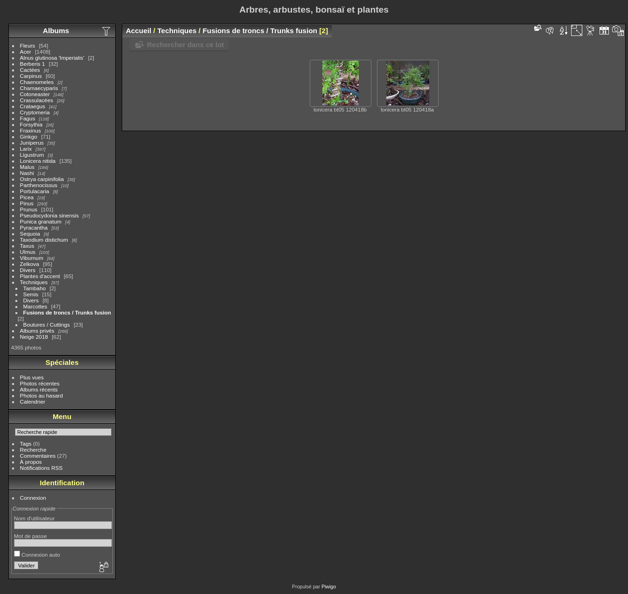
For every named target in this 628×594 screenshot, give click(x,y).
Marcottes (35, 306)
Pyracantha (34, 227)
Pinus (27, 203)
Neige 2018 (34, 337)
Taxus (27, 246)
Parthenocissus (38, 185)
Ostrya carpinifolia (42, 179)
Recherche (33, 450)
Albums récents (39, 389)
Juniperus (32, 143)
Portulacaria (34, 191)
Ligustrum (32, 155)
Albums (56, 31)
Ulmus (27, 252)
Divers (27, 270)
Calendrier (32, 401)
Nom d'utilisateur (34, 518)
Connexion (33, 498)
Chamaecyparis (39, 88)
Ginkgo (28, 136)
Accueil (139, 31)
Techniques (34, 282)
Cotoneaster (35, 94)
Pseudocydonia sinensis (49, 215)
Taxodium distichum (44, 240)
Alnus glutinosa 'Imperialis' (52, 58)
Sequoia (30, 234)
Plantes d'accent (40, 276)
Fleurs (27, 45)
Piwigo (328, 586)
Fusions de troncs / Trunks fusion (67, 312)
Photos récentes (40, 383)
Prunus (28, 209)
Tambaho (34, 288)
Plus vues (32, 377)
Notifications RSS (41, 468)
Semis (31, 294)
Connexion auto (37, 555)
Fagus (27, 118)
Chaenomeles (37, 82)
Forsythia (31, 124)
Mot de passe (30, 536)
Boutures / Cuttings (46, 324)
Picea (27, 197)
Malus (27, 167)
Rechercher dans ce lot (185, 45)
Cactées (30, 70)
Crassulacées (36, 100)
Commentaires (38, 456)
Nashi (27, 173)
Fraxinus (30, 130)
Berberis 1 (32, 64)
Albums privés (37, 331)
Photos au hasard (41, 395)
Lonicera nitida (38, 161)
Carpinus (31, 76)
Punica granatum (41, 221)
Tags (26, 443)
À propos (31, 462)
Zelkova (29, 264)
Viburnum (31, 258)
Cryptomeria (35, 112)
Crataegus (32, 106)
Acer (25, 52)
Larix (26, 149)
